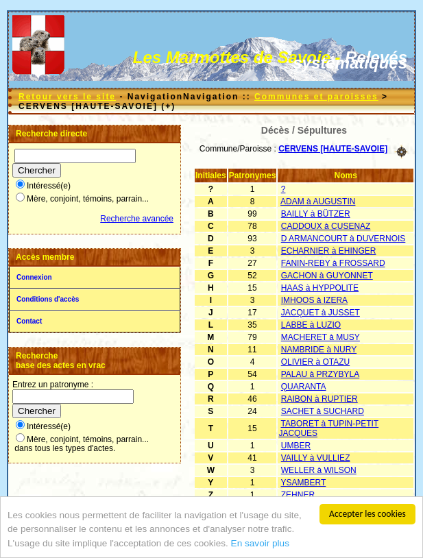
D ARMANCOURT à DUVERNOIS (343, 238)
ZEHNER (298, 495)
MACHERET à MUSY (320, 337)
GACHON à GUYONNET (327, 275)
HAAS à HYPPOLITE (320, 288)
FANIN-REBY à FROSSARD (333, 263)
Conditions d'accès (47, 299)
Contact (29, 321)
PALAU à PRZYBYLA (320, 374)
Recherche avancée (136, 218)
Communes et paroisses (316, 96)
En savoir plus (260, 544)
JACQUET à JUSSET (320, 312)
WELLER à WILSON (318, 470)
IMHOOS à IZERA (314, 300)
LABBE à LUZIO (311, 325)
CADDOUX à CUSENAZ (326, 226)
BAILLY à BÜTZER (315, 214)
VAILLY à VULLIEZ (315, 458)
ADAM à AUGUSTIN (317, 201)
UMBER (296, 445)
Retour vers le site (67, 96)
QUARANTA (303, 386)
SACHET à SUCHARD (322, 411)
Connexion (34, 277)
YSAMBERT (303, 482)
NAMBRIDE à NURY (318, 349)
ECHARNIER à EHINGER (328, 251)
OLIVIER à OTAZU (315, 362)
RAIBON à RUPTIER (319, 399)
